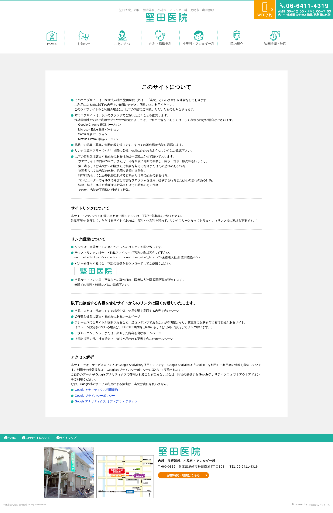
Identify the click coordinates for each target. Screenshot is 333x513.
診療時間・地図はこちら (183, 478)
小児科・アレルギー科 (198, 38)
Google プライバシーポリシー (95, 396)
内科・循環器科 (160, 38)
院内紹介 (236, 38)
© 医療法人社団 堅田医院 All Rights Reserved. (33, 507)
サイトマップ (77, 439)
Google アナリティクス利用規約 (96, 390)
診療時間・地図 (275, 38)
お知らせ (84, 38)
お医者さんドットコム (316, 507)
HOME (52, 38)
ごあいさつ (122, 38)
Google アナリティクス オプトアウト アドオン (106, 402)
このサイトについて (43, 439)
